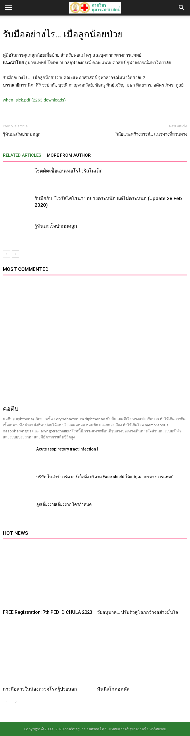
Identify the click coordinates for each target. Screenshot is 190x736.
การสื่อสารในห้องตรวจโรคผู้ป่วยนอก (40, 689)
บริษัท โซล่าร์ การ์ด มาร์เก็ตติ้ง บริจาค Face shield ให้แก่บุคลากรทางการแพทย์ (104, 476)
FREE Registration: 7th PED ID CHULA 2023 (47, 612)
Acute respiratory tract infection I (67, 449)
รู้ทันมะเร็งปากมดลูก (22, 134)
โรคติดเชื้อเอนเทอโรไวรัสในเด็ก (68, 171)
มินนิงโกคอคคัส (113, 689)
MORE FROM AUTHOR (69, 155)
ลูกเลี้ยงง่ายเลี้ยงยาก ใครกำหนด (64, 504)
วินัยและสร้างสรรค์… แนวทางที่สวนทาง (151, 134)
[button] (182, 8)
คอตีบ (10, 408)
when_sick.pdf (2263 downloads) (34, 99)
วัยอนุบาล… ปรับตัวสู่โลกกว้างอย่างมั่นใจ (137, 612)
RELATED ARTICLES (22, 155)
